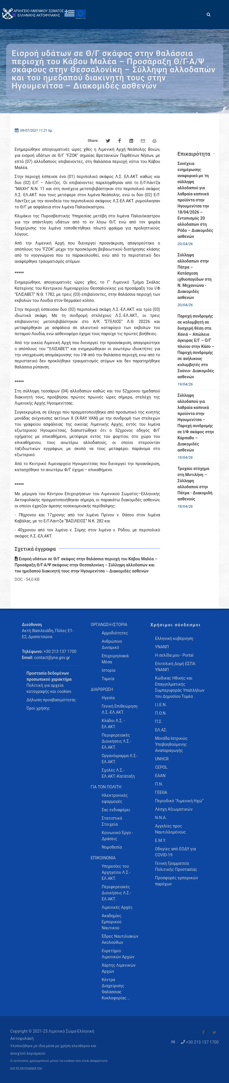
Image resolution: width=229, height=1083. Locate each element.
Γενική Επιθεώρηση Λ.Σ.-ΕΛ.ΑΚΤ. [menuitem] (120, 709)
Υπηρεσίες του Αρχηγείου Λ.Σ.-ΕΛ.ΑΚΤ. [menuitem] (116, 872)
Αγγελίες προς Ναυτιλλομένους (170, 829)
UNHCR (161, 759)
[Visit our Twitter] (214, 1032)
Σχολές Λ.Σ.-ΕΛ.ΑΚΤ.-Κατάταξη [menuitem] (118, 773)
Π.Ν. (159, 784)
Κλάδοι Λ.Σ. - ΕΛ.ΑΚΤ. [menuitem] (113, 723)
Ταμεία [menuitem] (108, 678)
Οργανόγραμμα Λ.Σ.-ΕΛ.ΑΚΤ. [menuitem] (120, 758)
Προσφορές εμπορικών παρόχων (176, 880)
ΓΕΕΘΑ (161, 792)
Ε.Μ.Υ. (160, 840)
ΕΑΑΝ (160, 775)
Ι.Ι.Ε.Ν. (160, 704)
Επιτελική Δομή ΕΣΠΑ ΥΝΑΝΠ (175, 666)
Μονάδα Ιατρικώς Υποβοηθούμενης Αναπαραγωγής (171, 744)
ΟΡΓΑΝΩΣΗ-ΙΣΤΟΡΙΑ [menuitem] (109, 624)
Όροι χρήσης (38, 708)
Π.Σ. (158, 721)
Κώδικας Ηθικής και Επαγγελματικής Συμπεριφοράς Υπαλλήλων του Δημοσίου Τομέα (179, 687)
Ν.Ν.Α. (160, 817)
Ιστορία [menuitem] (108, 670)
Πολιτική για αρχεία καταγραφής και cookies (49, 688)
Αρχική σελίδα (17, 104)
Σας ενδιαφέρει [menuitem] (116, 809)
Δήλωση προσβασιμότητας (51, 699)
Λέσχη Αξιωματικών (174, 809)
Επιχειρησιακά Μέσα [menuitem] (115, 659)
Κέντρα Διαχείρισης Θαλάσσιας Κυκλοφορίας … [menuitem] (116, 988)
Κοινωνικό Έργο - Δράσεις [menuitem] (117, 835)
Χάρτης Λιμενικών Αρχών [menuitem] (118, 968)
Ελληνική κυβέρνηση (174, 638)
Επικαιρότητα (46, 104)
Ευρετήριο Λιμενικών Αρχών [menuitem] (118, 953)
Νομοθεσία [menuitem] (112, 847)
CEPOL (161, 767)
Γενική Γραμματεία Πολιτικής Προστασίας (176, 866)
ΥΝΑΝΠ (162, 647)
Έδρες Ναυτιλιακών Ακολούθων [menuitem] (120, 939)
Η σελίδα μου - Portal (174, 655)
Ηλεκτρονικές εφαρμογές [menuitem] (115, 798)
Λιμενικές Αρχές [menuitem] (117, 907)
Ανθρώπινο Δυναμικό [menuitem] (112, 644)
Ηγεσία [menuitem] (108, 697)
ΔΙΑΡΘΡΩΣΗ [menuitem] (102, 689)
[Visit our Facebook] (203, 1032)
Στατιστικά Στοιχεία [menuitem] (112, 821)
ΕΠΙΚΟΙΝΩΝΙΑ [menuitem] (103, 858)
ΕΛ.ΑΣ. (161, 730)
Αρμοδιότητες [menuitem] (115, 633)
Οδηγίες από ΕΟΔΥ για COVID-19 (175, 852)
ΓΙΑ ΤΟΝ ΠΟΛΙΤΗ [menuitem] (106, 787)
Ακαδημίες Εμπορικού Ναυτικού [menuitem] (111, 921)
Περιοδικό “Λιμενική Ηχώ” (179, 801)
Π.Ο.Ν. (160, 713)
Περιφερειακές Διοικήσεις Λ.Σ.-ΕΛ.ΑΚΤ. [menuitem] (116, 741)
